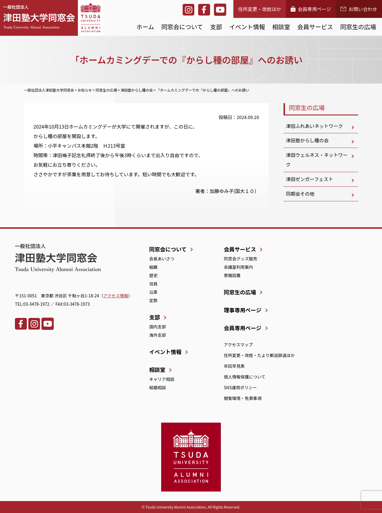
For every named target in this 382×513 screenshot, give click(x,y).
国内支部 (157, 327)
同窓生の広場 (358, 26)
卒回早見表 (234, 366)
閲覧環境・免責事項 (242, 398)
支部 (216, 26)
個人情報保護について (245, 377)
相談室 (281, 26)
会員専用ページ (311, 9)
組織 (153, 267)
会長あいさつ (161, 259)
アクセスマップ (238, 344)
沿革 (153, 292)
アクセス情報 (115, 296)
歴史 (153, 275)
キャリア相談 (161, 379)
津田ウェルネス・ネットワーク (317, 160)
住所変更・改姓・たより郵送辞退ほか (259, 355)
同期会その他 (300, 194)
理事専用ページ (242, 310)
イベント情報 (247, 26)
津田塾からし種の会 (307, 140)
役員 (153, 284)
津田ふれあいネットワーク (314, 126)
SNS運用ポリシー (240, 387)
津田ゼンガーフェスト (309, 179)
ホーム (145, 26)
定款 (153, 300)
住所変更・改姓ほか (259, 9)
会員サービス (315, 26)
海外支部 (157, 335)
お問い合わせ (359, 9)
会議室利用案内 (238, 267)
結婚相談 (157, 387)
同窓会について (182, 26)
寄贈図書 (232, 275)
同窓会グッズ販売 (240, 259)
